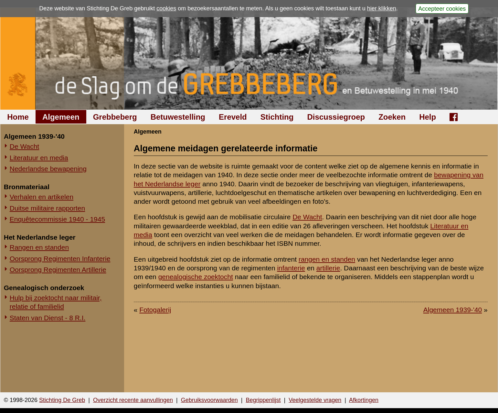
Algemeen (60, 117)
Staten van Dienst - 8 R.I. (48, 317)
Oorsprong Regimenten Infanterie (60, 258)
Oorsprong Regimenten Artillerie (58, 269)
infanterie (291, 268)
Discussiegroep (336, 117)
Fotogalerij (155, 309)
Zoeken (392, 117)
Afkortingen (363, 400)
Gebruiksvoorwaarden (209, 400)
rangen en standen (327, 259)
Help (427, 117)
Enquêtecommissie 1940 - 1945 (57, 219)
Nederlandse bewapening (48, 168)
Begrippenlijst (263, 400)
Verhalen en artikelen (41, 197)
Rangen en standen (39, 247)
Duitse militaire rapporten (47, 208)
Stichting (277, 117)
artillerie (328, 268)
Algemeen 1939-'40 (452, 309)
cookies (166, 8)
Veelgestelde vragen (315, 400)
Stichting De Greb (62, 400)
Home (18, 117)
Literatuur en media (39, 157)
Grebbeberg (115, 117)
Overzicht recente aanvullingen (133, 400)
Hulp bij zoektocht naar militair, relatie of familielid (56, 302)
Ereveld (233, 117)
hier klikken (381, 8)
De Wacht (24, 146)
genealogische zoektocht (195, 276)
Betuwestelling (178, 117)
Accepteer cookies (442, 8)
